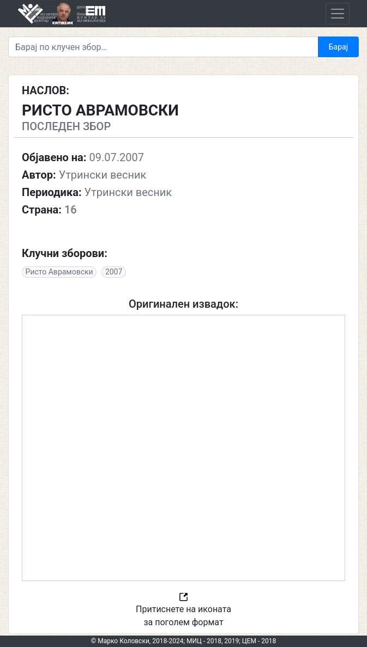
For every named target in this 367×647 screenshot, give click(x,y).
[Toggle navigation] (338, 14)
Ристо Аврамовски (59, 271)
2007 (113, 271)
